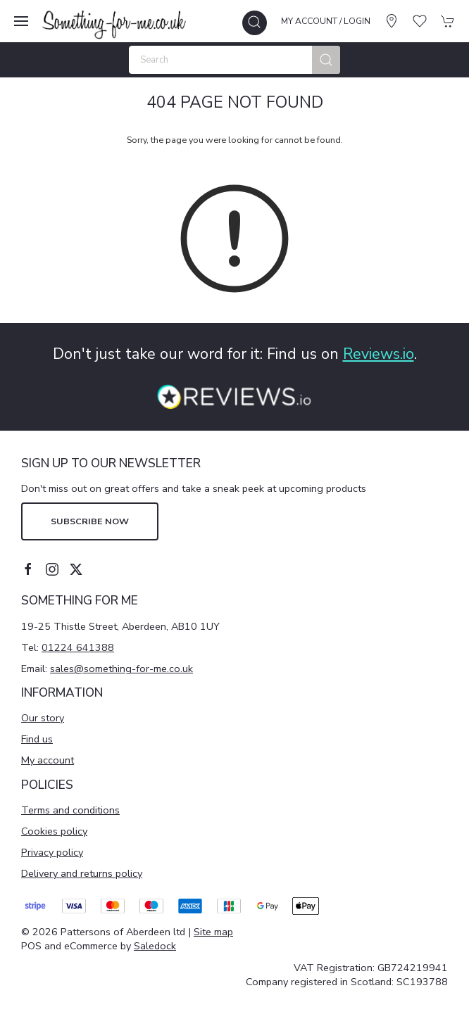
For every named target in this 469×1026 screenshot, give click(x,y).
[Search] (234, 60)
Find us (37, 739)
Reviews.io (378, 354)
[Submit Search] (326, 60)
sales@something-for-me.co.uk (121, 668)
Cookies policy (54, 831)
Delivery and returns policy (81, 873)
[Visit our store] (391, 21)
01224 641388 (78, 647)
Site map (213, 932)
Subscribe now (90, 521)
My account (47, 760)
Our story (42, 718)
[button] (21, 21)
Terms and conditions (70, 810)
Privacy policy (52, 852)
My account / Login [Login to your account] (325, 21)
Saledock (155, 946)
